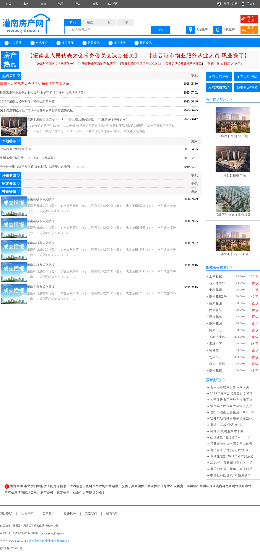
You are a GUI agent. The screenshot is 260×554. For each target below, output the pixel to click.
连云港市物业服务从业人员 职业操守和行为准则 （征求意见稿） (43, 92)
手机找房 (229, 29)
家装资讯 (91, 43)
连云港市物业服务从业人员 (229, 387)
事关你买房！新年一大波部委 (231, 469)
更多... (195, 75)
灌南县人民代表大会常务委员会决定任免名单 (34, 84)
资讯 (95, 3)
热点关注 (13, 43)
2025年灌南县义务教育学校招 (231, 393)
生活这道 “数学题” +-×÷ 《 (229, 437)
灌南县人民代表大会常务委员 (231, 406)
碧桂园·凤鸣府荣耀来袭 (15, 149)
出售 (26, 3)
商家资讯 (143, 43)
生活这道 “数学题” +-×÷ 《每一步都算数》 (28, 158)
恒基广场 (239, 175)
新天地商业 (217, 283)
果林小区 (215, 343)
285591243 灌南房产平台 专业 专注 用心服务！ (43, 540)
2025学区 (112, 3)
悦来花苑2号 (218, 296)
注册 (234, 3)
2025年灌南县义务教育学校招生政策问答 (27, 101)
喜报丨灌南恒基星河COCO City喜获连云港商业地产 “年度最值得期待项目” (77, 119)
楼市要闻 (65, 43)
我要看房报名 (247, 87)
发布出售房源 (218, 76)
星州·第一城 (239, 136)
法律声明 (27, 513)
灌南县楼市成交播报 (40, 199)
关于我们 (48, 513)
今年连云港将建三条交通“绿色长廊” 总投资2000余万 (35, 166)
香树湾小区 (217, 337)
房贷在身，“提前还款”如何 (229, 450)
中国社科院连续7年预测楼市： (232, 475)
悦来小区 (215, 330)
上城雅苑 (215, 276)
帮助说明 (6, 513)
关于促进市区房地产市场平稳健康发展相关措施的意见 (36, 110)
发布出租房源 (247, 76)
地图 (60, 3)
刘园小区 (215, 357)
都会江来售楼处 (239, 214)
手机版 (251, 3)
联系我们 (91, 513)
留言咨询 (112, 513)
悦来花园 (215, 303)
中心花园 (215, 290)
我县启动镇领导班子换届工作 (231, 418)
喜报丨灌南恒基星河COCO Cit (232, 412)
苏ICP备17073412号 (11, 548)
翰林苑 (214, 350)
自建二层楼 (217, 364)
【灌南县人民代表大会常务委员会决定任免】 (84, 55)
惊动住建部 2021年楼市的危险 (232, 456)
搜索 (160, 29)
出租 (43, 3)
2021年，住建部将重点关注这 (231, 462)
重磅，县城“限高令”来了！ (229, 425)
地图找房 (202, 29)
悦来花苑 (215, 310)
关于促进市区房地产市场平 (97, 63)
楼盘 (78, 3)
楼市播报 (117, 43)
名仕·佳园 (241, 254)
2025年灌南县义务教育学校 (55, 63)
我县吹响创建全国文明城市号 (231, 443)
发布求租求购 (218, 87)
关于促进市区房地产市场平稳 (231, 399)
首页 (8, 3)
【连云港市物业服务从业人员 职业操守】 (198, 55)
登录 (226, 3)
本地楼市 (39, 43)
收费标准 (70, 513)
